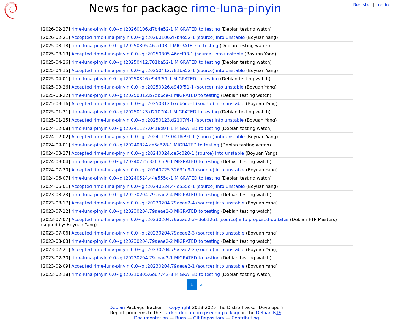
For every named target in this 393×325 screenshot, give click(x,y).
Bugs (180, 318)
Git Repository (208, 318)
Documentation (151, 318)
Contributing (245, 318)
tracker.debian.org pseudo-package (202, 312)
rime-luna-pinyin (236, 8)
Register (362, 4)
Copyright (179, 307)
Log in (382, 4)
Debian (117, 307)
